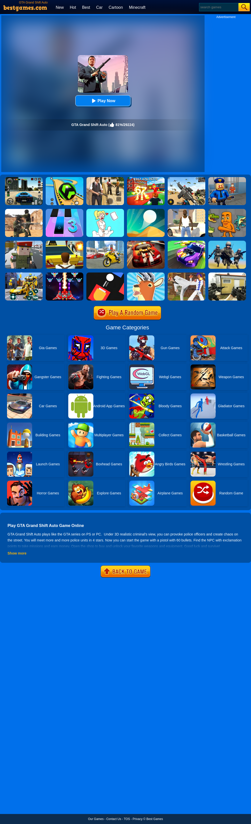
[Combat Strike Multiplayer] (24, 210)
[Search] (218, 7)
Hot (73, 7)
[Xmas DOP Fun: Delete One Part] (105, 210)
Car (99, 7)
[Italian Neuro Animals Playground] (227, 210)
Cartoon (116, 7)
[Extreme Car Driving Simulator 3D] (24, 179)
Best (86, 7)
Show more (17, 553)
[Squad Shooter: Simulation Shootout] (186, 179)
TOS (127, 819)
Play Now (102, 101)
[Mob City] (64, 242)
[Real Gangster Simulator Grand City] (105, 242)
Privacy (137, 819)
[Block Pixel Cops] (24, 242)
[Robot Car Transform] (24, 274)
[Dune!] (146, 210)
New (60, 7)
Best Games (154, 819)
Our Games (96, 819)
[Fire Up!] (105, 274)
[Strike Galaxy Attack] (64, 274)
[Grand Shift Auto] (186, 210)
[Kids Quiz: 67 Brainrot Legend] (146, 179)
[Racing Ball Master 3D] (64, 179)
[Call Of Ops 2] (227, 274)
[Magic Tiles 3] (64, 210)
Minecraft (137, 7)
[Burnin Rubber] (146, 242)
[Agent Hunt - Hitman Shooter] (105, 179)
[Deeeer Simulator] (146, 274)
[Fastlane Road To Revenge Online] (186, 242)
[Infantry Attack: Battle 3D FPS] (227, 242)
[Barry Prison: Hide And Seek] (227, 179)
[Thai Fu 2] (186, 274)
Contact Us (113, 819)
